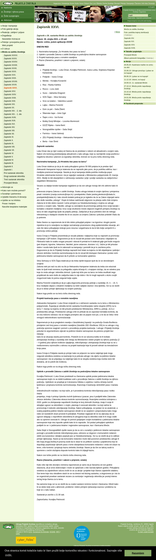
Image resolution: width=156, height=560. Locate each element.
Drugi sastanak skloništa (14, 176)
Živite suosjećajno (11, 16)
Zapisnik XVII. (10, 121)
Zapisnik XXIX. (10, 78)
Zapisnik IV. (9, 160)
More (118, 32)
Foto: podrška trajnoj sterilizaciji (136, 32)
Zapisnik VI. (9, 153)
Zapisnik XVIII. (10, 117)
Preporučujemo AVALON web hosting (139, 21)
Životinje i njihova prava (14, 12)
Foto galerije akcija (10, 29)
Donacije (151, 3)
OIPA (18, 534)
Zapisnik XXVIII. (11, 81)
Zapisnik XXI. (9, 104)
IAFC (58, 532)
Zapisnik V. (8, 157)
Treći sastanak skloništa (14, 179)
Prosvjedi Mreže (11, 183)
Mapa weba (131, 18)
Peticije (123, 3)
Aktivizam (8, 20)
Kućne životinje (108, 3)
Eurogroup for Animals (41, 532)
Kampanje (130, 3)
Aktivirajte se (7, 187)
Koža (77, 3)
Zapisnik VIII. (9, 147)
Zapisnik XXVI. (10, 88)
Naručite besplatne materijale (14, 207)
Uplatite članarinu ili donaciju (14, 197)
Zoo (91, 3)
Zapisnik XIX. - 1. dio (13, 114)
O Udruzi (6, 49)
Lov (94, 3)
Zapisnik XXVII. (10, 85)
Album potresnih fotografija (134, 58)
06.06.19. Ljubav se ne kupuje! (136, 76)
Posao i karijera (8, 203)
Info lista (145, 3)
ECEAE (52, 532)
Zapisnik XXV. (10, 91)
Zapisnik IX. (9, 143)
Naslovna (8, 8)
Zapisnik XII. (9, 134)
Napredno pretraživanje (143, 18)
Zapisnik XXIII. (10, 98)
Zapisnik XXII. (10, 101)
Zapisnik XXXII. (10, 68)
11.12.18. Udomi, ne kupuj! (134, 80)
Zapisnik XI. (9, 137)
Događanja (6, 35)
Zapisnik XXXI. (10, 71)
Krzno (72, 3)
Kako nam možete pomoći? (13, 190)
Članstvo (138, 3)
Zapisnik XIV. (9, 127)
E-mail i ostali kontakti (146, 532)
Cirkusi (86, 3)
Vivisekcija (65, 3)
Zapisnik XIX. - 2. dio (13, 111)
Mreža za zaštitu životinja (13, 52)
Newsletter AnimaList (11, 39)
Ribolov (99, 3)
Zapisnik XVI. (9, 124)
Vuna (81, 3)
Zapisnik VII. (9, 150)
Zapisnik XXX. (10, 75)
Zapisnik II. (8, 166)
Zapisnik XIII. (9, 130)
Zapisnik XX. (9, 108)
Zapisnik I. (8, 170)
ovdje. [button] (8, 555)
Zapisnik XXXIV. (11, 62)
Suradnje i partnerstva (11, 194)
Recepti (117, 3)
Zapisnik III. (9, 163)
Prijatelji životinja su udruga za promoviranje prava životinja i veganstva (139, 11)
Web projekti (7, 45)
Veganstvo (57, 3)
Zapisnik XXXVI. (11, 55)
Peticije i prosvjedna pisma (13, 42)
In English (151, 7)
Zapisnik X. (8, 140)
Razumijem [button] (138, 553)
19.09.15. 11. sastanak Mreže (135, 83)
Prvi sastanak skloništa (13, 173)
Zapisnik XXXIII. (11, 65)
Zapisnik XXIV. (10, 94)
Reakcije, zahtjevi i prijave (13, 32)
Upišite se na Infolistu (11, 200)
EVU (30, 532)
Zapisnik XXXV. (10, 58)
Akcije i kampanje (9, 26)
